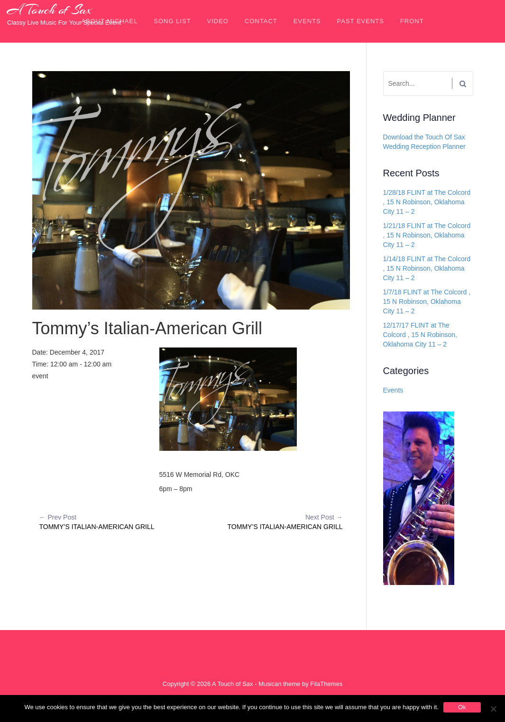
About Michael (109, 21)
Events (307, 21)
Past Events (360, 21)
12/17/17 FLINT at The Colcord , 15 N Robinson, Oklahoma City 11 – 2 (420, 334)
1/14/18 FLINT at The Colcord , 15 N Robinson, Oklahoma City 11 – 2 (427, 268)
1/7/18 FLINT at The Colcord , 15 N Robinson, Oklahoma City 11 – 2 (427, 301)
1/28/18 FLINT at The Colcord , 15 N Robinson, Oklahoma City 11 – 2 (427, 202)
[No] (493, 708)
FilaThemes (326, 683)
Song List (172, 21)
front (412, 21)
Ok (462, 707)
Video (218, 21)
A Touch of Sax (49, 10)
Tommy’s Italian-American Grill (115, 521)
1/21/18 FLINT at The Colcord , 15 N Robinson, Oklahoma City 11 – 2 (427, 235)
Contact (261, 21)
